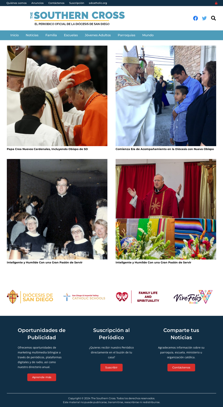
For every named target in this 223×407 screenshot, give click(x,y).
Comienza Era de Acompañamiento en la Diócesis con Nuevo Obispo (165, 149)
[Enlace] (79, 18)
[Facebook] (195, 18)
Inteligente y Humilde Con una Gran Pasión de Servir (44, 262)
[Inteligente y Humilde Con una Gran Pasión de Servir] (57, 209)
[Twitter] (204, 18)
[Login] (216, 3)
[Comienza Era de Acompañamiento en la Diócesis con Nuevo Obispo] (166, 96)
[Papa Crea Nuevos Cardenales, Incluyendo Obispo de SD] (57, 96)
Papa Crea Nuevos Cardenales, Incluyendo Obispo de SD (47, 149)
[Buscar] (213, 18)
